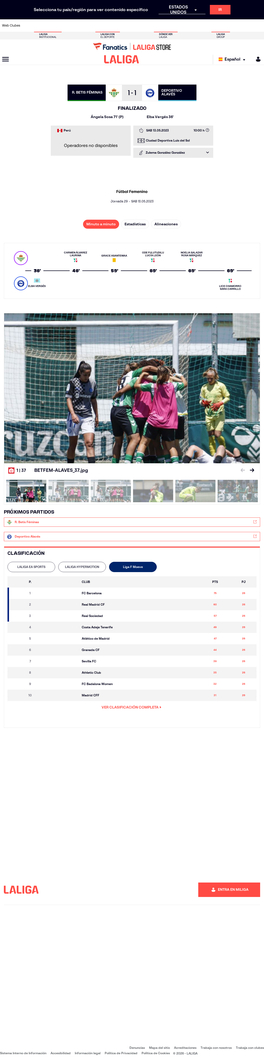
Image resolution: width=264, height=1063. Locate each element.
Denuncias (137, 1047)
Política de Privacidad (121, 1053)
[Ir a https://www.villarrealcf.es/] (258, 25)
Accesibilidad (61, 1053)
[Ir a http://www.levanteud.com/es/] (125, 25)
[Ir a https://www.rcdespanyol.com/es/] (161, 25)
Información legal (88, 1053)
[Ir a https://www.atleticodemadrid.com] (40, 25)
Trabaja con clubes (250, 1047)
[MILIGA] (256, 59)
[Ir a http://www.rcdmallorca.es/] (173, 25)
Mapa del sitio (159, 1047)
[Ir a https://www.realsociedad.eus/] (222, 25)
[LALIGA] (121, 59)
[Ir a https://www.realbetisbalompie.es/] (185, 25)
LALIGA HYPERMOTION (82, 566)
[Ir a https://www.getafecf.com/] (101, 25)
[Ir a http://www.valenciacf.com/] (246, 25)
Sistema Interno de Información (23, 1053)
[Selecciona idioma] (233, 59)
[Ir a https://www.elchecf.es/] (76, 25)
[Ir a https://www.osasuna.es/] (52, 25)
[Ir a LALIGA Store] (132, 46)
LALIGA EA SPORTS (31, 566)
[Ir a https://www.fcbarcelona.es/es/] (89, 25)
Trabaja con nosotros (216, 1047)
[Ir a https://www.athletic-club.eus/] (28, 25)
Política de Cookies (156, 1053)
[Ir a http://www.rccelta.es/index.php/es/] (149, 25)
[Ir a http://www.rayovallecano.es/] (137, 25)
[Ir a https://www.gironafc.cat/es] (113, 25)
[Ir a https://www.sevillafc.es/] (234, 25)
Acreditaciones (185, 1047)
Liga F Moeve (133, 566)
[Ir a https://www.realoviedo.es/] (209, 25)
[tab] (31, 567)
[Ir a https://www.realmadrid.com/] (197, 25)
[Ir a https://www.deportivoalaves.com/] (65, 25)
